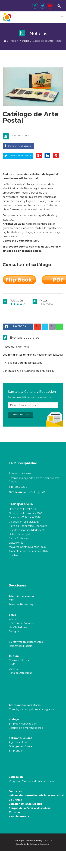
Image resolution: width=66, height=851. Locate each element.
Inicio (13, 40)
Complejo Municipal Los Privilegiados (31, 709)
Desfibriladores (18, 627)
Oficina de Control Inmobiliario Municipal (36, 795)
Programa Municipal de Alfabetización (32, 781)
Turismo (14, 812)
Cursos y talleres (19, 660)
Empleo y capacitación (23, 723)
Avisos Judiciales (19, 538)
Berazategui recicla (20, 645)
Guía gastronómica (20, 746)
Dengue (14, 631)
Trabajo (14, 719)
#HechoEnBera (19, 816)
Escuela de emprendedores (26, 727)
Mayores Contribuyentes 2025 (27, 546)
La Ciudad (15, 799)
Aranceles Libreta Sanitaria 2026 (28, 551)
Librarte (13, 668)
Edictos (13, 555)
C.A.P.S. (13, 618)
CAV (11, 600)
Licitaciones (16, 542)
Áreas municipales (20, 473)
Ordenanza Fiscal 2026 (22, 509)
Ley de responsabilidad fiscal (26, 530)
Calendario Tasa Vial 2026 (24, 521)
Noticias (24, 40)
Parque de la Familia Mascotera (30, 808)
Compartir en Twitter (18, 155)
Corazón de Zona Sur (21, 623)
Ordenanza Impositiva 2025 (25, 513)
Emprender (16, 750)
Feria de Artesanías (20, 672)
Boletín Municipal (19, 534)
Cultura (14, 656)
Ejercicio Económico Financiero (28, 525)
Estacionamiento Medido (25, 803)
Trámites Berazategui (22, 604)
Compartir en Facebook (18, 146)
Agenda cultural (18, 742)
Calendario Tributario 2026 (24, 517)
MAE (12, 664)
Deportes (15, 791)
